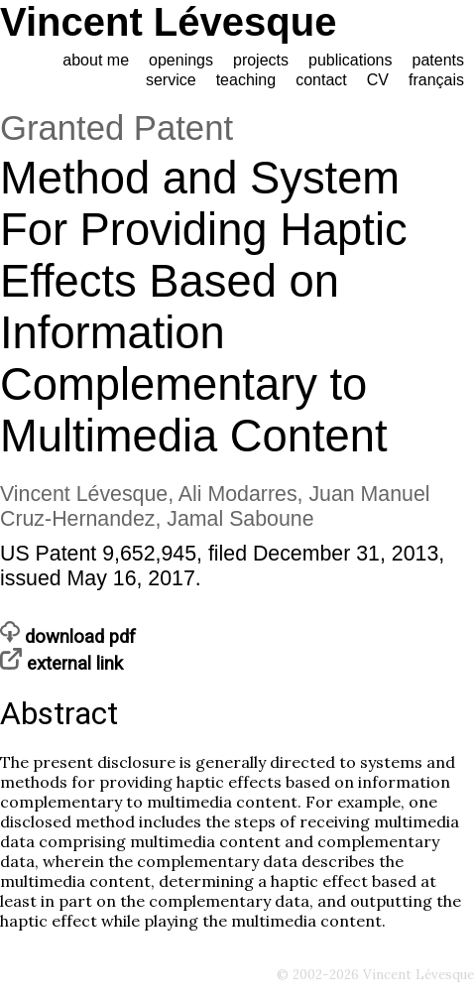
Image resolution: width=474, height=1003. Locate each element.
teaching (246, 79)
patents (438, 60)
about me (95, 60)
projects (261, 60)
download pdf (68, 637)
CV (378, 79)
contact (321, 79)
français (436, 79)
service (171, 79)
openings (181, 60)
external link (61, 664)
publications (350, 60)
